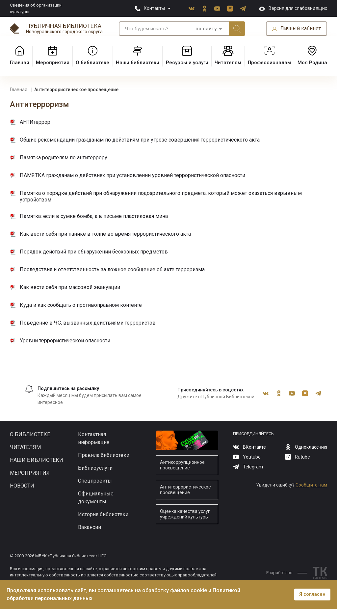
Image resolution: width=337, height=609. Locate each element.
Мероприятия (30, 473)
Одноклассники (204, 8)
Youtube (217, 8)
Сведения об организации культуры (36, 8)
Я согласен (312, 594)
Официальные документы (96, 497)
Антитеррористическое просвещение (185, 489)
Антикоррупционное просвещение (182, 465)
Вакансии (89, 527)
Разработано (286, 572)
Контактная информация (93, 438)
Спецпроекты (95, 481)
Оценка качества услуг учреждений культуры (185, 514)
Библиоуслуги (95, 468)
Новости (22, 486)
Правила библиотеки (103, 455)
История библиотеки (103, 514)
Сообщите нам (311, 485)
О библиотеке (30, 434)
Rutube (230, 8)
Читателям (25, 447)
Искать (237, 28)
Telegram (243, 8)
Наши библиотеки (36, 460)
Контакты (154, 8)
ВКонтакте (191, 8)
